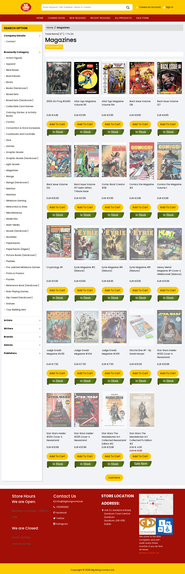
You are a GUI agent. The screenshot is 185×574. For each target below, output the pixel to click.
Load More (114, 477)
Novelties (11, 237)
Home (50, 27)
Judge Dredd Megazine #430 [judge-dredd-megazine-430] (55, 352)
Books (9, 82)
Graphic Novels (14, 152)
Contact (11, 41)
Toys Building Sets (16, 309)
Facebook (61, 512)
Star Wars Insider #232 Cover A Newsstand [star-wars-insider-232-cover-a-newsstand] (166, 354)
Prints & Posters (15, 273)
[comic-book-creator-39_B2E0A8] (113, 215)
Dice (8, 140)
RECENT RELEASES (100, 18)
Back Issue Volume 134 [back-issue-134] (57, 186)
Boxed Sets (12, 94)
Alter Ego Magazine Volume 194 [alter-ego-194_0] (113, 103)
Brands (8, 336)
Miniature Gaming (16, 200)
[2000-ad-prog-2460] (59, 78)
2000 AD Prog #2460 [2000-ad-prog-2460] (58, 101)
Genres (8, 345)
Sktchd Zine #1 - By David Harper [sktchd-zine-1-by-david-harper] (140, 352)
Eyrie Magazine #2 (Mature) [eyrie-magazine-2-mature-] (84, 269)
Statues (10, 303)
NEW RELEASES (77, 18)
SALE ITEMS (142, 18)
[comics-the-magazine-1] (168, 215)
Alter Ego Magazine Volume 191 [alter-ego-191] (85, 103)
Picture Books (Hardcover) (21, 255)
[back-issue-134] (58, 215)
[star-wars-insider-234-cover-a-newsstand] (58, 464)
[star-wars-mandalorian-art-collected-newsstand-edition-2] (113, 464)
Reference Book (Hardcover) (22, 285)
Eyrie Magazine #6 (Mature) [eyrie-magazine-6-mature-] (112, 269)
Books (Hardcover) (17, 88)
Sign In (168, 7)
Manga (10, 176)
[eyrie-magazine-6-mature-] (113, 298)
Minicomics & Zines (16, 206)
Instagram (62, 524)
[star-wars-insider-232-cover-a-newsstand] (168, 381)
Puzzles (10, 279)
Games (10, 146)
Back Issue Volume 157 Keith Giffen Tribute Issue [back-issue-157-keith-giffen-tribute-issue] (84, 188)
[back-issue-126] (142, 78)
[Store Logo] (26, 7)
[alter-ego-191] (86, 78)
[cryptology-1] (58, 298)
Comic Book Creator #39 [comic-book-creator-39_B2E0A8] (113, 186)
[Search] (87, 7)
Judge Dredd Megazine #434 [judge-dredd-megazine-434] (83, 352)
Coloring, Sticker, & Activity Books (21, 114)
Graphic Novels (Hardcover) (22, 158)
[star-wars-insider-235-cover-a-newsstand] (85, 464)
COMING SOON (56, 18)
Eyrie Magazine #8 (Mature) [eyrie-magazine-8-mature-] (140, 269)
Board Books (13, 76)
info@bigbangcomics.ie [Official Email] (69, 501)
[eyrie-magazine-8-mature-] (141, 298)
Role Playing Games (17, 291)
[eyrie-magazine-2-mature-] (85, 298)
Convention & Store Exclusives (23, 128)
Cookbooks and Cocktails (20, 134)
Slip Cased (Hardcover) (19, 297)
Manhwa (11, 194)
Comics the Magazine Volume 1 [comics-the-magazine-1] (169, 186)
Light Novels (13, 164)
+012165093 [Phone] (62, 507)
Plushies (10, 261)
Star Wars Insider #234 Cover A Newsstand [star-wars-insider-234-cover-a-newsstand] (56, 437)
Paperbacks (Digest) (18, 249)
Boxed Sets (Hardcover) (19, 100)
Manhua (10, 188)
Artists (8, 320)
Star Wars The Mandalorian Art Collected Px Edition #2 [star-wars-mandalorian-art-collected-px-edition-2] (141, 438)
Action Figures (14, 58)
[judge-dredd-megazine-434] (85, 381)
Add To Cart (57, 124)
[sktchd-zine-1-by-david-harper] (141, 381)
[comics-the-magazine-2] (141, 215)
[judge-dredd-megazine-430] (58, 381)
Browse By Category (16, 52)
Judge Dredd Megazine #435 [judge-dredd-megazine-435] (111, 352)
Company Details (14, 35)
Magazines (12, 170)
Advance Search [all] (54, 47)
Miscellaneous (14, 212)
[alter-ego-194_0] (114, 78)
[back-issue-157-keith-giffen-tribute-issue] (85, 215)
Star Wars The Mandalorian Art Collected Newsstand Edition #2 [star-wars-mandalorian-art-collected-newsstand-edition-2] (114, 438)
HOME (39, 18)
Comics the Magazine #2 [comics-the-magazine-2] (142, 186)
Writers (8, 328)
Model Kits (12, 218)
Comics (10, 122)
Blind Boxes (12, 70)
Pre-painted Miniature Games (23, 267)
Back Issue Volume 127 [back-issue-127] (167, 103)
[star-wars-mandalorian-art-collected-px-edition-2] (141, 464)
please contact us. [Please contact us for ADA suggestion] (149, 552)
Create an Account (148, 7)
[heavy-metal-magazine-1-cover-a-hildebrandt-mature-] (168, 298)
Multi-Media (13, 225)
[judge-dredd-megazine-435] (113, 381)
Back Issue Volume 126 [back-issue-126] (140, 103)
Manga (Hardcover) (17, 182)
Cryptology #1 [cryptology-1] (55, 267)
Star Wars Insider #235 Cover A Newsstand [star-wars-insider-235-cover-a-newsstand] (84, 437)
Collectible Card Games (19, 106)
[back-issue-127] (169, 78)
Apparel (10, 64)
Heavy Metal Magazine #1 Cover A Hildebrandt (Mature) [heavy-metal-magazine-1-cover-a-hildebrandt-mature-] (169, 271)
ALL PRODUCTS (123, 18)
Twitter (60, 518)
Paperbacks (13, 243)
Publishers (10, 353)
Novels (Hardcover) (17, 231)
